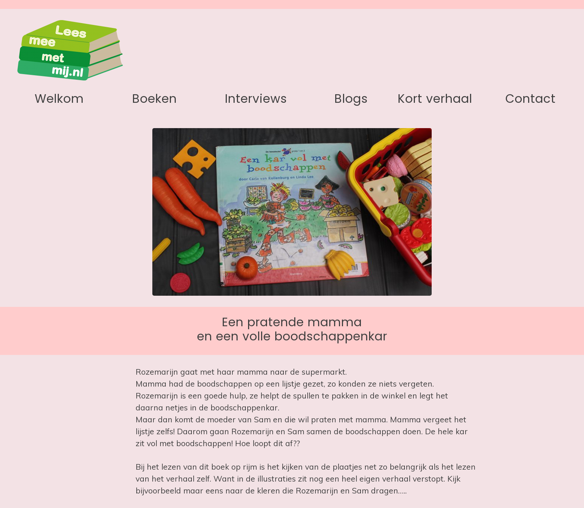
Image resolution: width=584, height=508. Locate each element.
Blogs (351, 98)
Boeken (154, 98)
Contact (530, 98)
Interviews (256, 98)
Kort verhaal (435, 98)
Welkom (59, 98)
